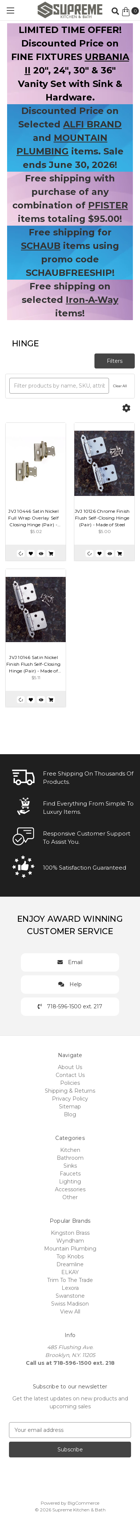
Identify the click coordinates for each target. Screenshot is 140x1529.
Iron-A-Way (92, 299)
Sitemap (70, 1106)
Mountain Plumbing (70, 1248)
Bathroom (70, 1158)
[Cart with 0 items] (130, 11)
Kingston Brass (70, 1232)
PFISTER (108, 205)
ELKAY (70, 1272)
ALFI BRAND (92, 124)
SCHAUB (40, 245)
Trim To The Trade (70, 1280)
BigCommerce (83, 1503)
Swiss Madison (70, 1303)
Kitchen (70, 1150)
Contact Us (70, 1075)
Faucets (70, 1173)
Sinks (70, 1165)
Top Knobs (70, 1256)
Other (70, 1197)
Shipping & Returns (70, 1090)
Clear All (120, 386)
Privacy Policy (70, 1098)
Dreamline (70, 1264)
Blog (70, 1114)
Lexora (70, 1288)
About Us (70, 1067)
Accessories (70, 1189)
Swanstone (70, 1295)
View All (70, 1311)
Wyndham (70, 1240)
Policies (70, 1083)
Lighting (70, 1181)
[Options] (126, 408)
